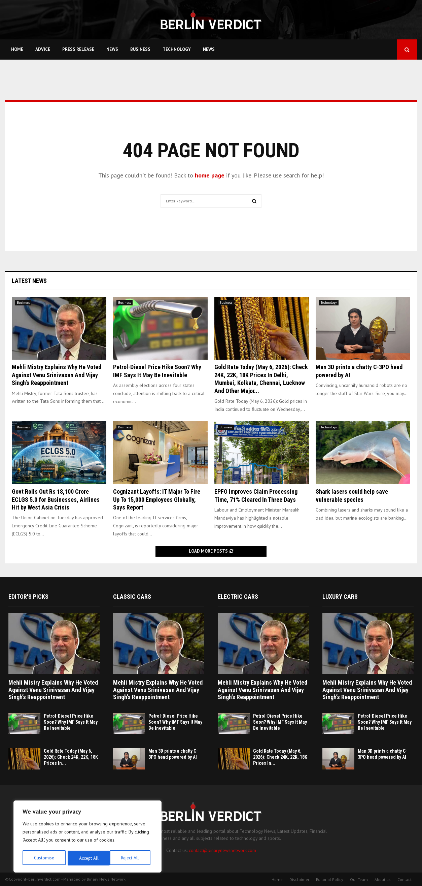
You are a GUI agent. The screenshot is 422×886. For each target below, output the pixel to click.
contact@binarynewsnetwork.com (222, 850)
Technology (177, 49)
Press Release (78, 49)
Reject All (87, 858)
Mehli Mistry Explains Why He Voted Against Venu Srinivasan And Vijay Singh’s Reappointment (56, 374)
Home (17, 49)
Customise (43, 858)
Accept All (131, 858)
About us (383, 879)
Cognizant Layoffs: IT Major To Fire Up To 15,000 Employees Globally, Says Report (156, 499)
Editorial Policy (329, 879)
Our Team (359, 879)
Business (140, 49)
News (112, 49)
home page (209, 175)
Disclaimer (299, 879)
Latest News (29, 280)
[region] (87, 837)
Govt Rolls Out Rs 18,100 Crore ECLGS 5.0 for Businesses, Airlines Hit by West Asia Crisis (56, 499)
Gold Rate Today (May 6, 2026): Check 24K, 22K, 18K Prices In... (71, 757)
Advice (42, 49)
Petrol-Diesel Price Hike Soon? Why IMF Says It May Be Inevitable (71, 722)
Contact (404, 879)
